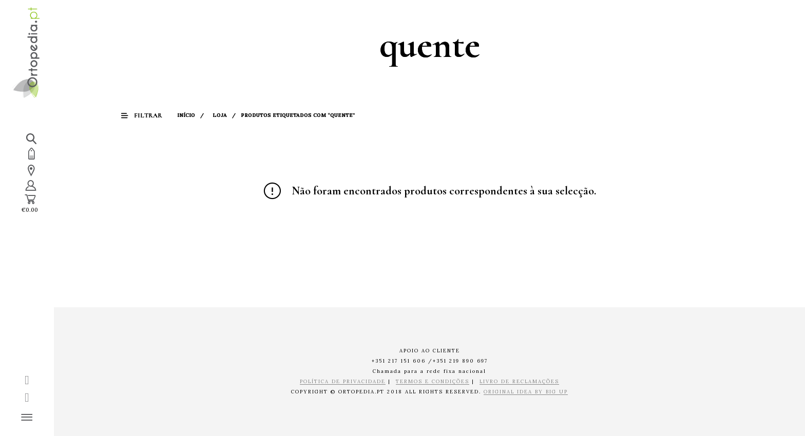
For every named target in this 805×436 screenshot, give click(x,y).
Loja (221, 115)
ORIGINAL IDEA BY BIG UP (526, 392)
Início (188, 115)
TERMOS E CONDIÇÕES (432, 382)
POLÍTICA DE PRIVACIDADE (343, 382)
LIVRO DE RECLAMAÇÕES (519, 382)
